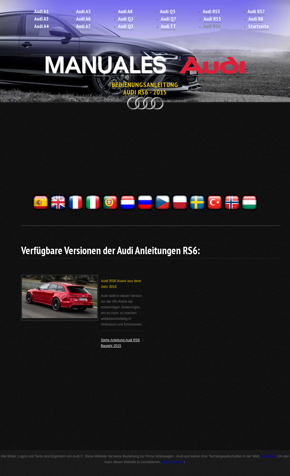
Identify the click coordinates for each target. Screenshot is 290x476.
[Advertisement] (145, 154)
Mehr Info (268, 456)
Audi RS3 (211, 11)
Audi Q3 (125, 26)
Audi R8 (255, 18)
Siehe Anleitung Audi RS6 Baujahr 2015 (120, 343)
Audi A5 (83, 11)
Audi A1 (41, 11)
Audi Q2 (125, 18)
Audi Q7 (168, 18)
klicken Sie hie (173, 462)
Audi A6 (83, 18)
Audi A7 (83, 26)
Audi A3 (41, 18)
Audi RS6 (212, 26)
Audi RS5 (212, 18)
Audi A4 (41, 26)
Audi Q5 (167, 11)
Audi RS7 (256, 11)
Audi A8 (125, 11)
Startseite (258, 26)
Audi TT (168, 26)
